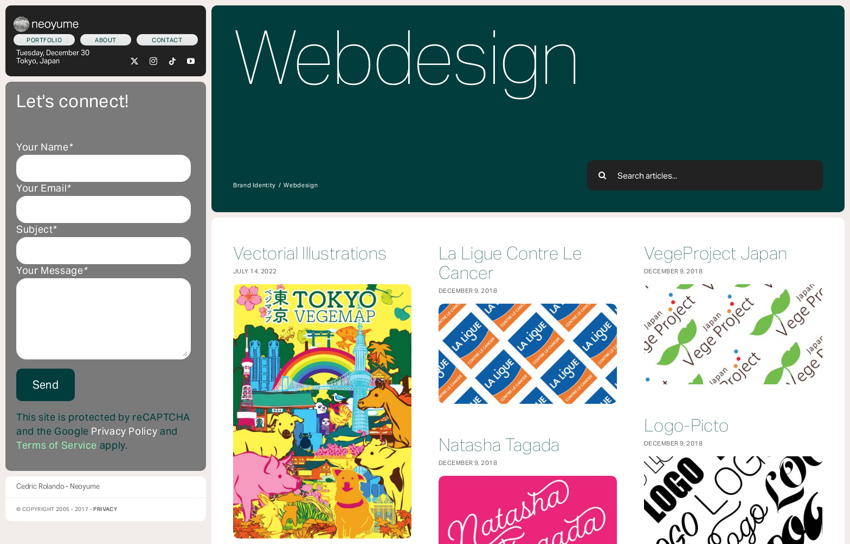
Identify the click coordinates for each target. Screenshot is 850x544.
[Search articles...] (705, 175)
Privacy (105, 509)
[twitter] (135, 61)
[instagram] (154, 61)
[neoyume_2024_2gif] (46, 21)
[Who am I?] (105, 39)
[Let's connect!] (167, 39)
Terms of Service (56, 445)
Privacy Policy (124, 431)
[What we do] (44, 39)
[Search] (602, 175)
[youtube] (191, 61)
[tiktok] (173, 61)
